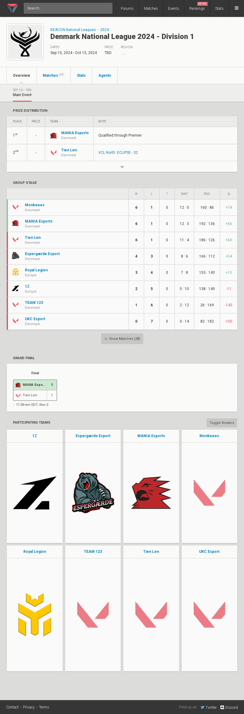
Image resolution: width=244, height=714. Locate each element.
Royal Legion (34, 551)
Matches (151, 8)
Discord (229, 707)
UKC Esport (209, 551)
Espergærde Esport (93, 436)
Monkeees (209, 436)
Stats (219, 8)
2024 (104, 30)
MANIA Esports (151, 436)
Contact (12, 707)
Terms (44, 707)
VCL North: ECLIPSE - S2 (118, 152)
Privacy (29, 707)
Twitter (209, 707)
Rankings (198, 6)
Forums (127, 8)
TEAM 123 (93, 551)
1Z (34, 436)
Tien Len (151, 551)
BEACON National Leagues (73, 30)
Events (173, 8)
